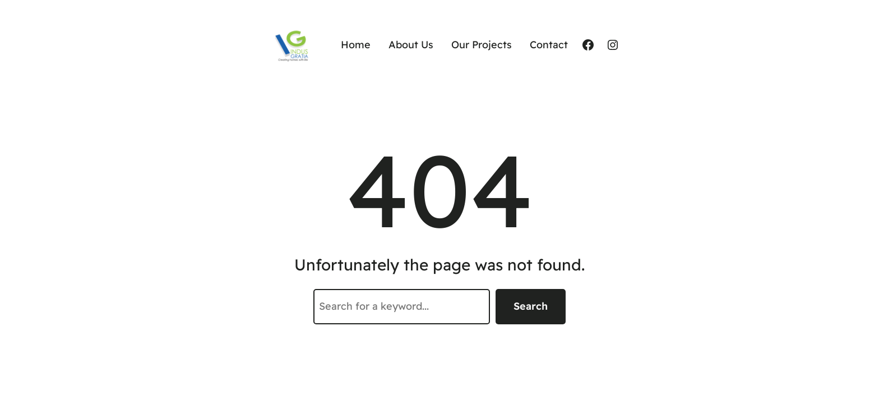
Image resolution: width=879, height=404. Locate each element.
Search (530, 306)
